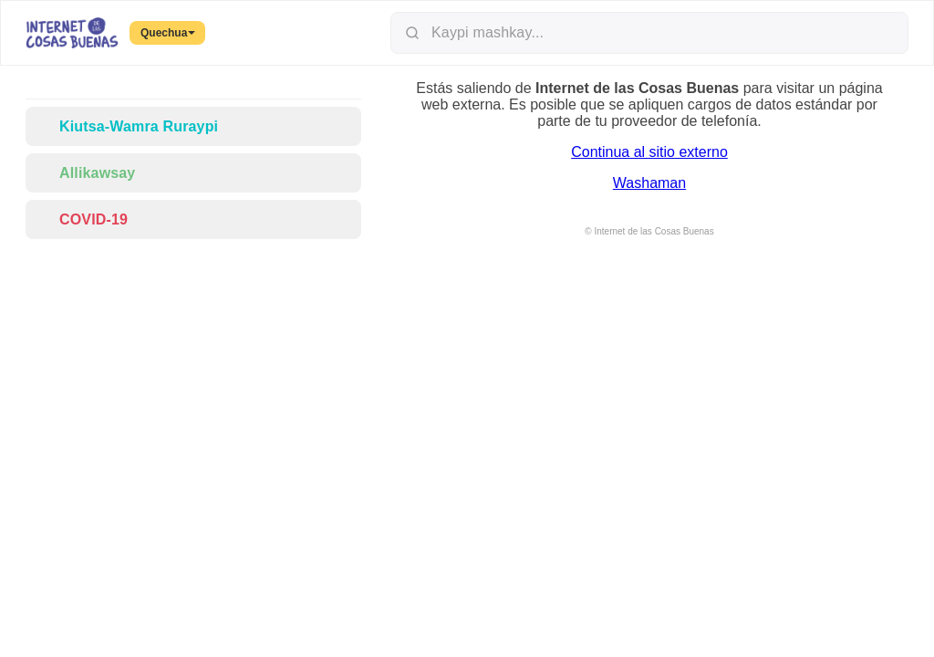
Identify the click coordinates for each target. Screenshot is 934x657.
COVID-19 (82, 219)
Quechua (167, 32)
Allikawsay (85, 173)
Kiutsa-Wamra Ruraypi (127, 126)
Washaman (649, 183)
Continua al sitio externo (649, 152)
